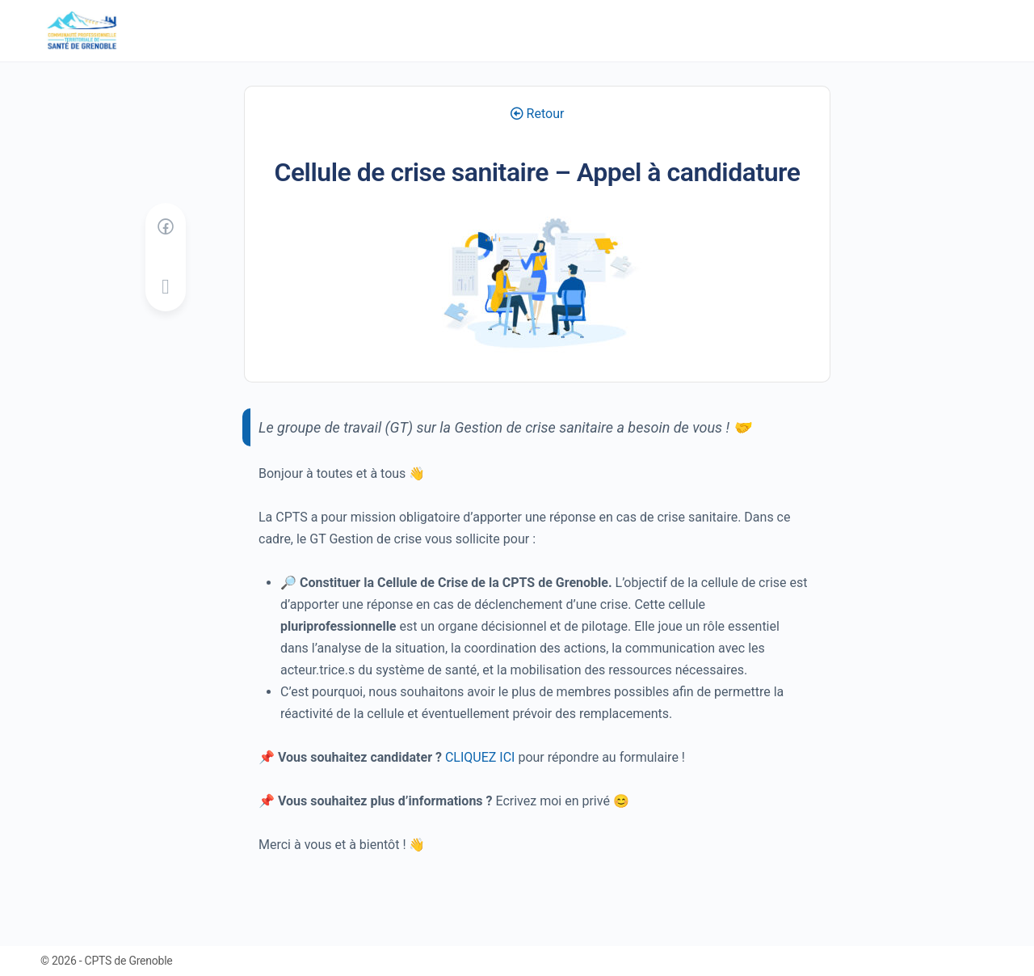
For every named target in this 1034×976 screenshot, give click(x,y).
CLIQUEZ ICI (480, 757)
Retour (538, 113)
